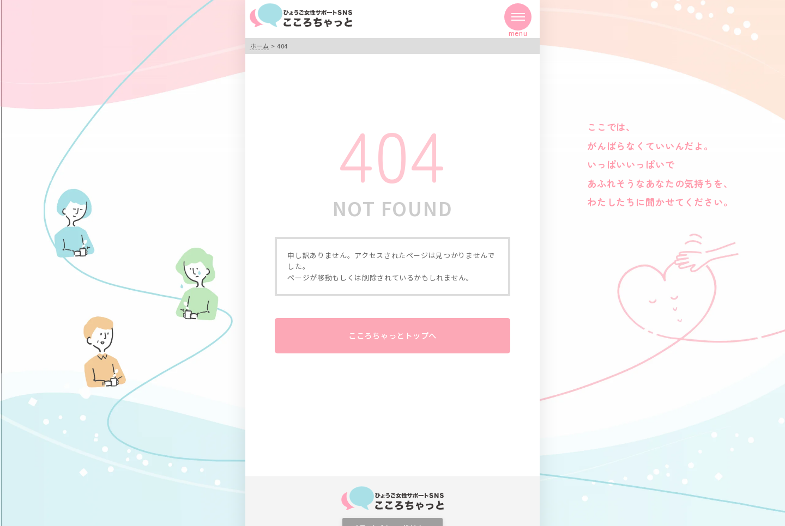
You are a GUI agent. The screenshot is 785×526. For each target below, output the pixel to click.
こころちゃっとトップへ (392, 335)
